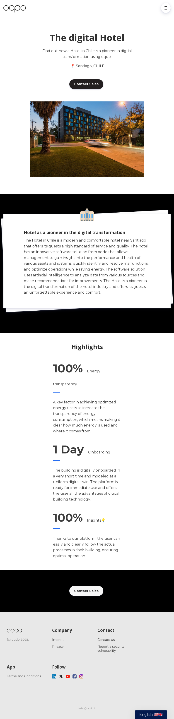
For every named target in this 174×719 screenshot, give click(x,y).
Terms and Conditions (24, 676)
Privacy (58, 647)
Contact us (106, 640)
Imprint (58, 640)
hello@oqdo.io (87, 708)
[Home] (15, 7)
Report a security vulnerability (111, 649)
